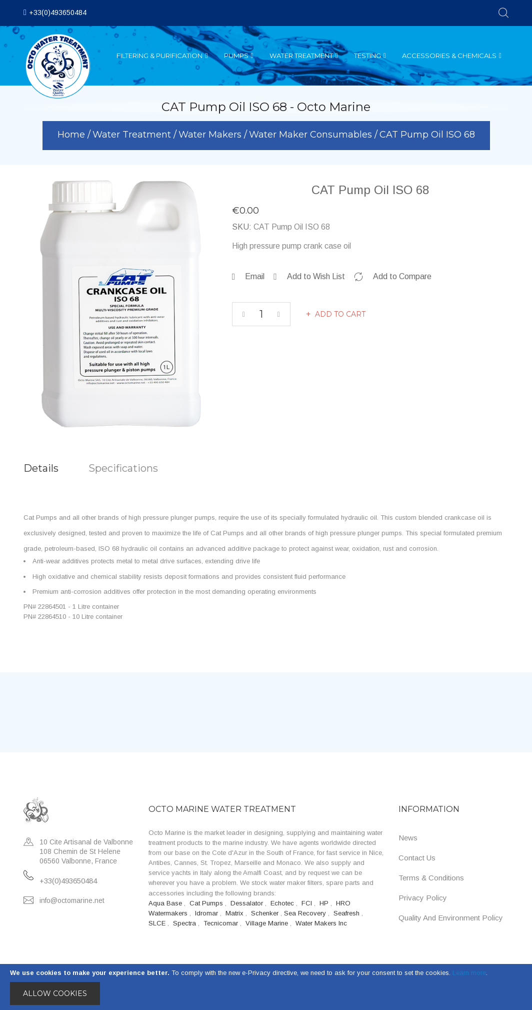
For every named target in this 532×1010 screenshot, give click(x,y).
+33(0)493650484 (57, 13)
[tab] (56, 468)
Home (73, 134)
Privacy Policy (422, 897)
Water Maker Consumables (311, 134)
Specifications (123, 468)
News (408, 837)
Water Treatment (133, 134)
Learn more (469, 972)
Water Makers (211, 134)
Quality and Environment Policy (450, 917)
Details (41, 468)
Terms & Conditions (431, 877)
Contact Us (417, 857)
